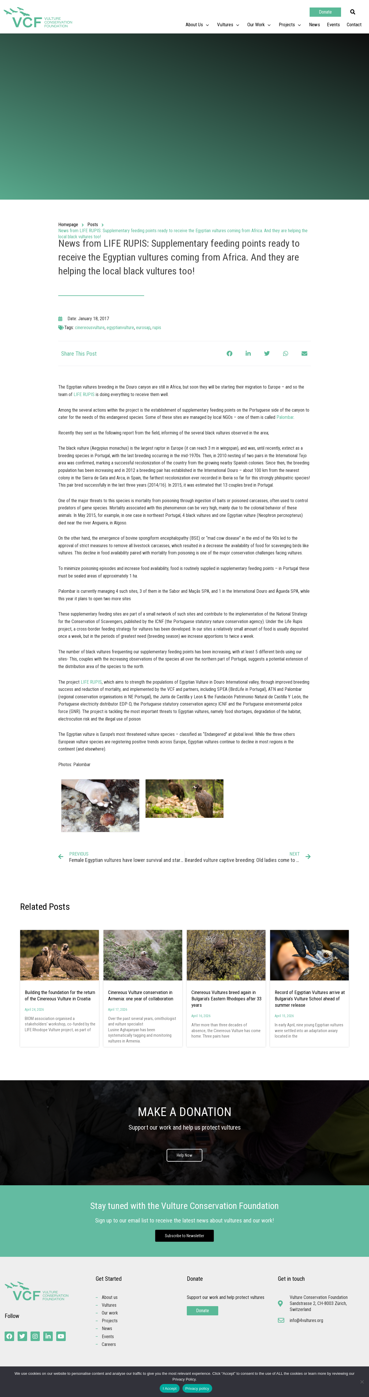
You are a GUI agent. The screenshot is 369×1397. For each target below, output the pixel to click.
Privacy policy (197, 1388)
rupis (157, 327)
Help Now (184, 1155)
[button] (352, 12)
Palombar (284, 417)
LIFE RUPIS (84, 394)
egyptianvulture (120, 327)
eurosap (143, 327)
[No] (362, 1382)
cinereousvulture (90, 327)
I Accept (169, 1388)
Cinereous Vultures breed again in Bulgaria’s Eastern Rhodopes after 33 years (226, 998)
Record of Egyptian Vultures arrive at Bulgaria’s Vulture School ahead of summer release (310, 998)
